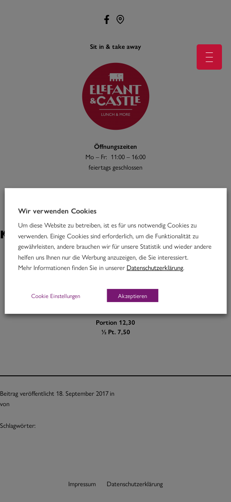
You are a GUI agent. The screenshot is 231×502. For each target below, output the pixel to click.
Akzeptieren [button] (132, 295)
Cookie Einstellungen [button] (55, 295)
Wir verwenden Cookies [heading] (57, 211)
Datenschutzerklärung (155, 267)
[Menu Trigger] (209, 57)
